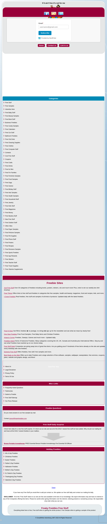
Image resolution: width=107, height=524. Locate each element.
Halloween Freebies (11, 466)
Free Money (9, 212)
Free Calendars (10, 129)
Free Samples (9, 106)
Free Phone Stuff (10, 239)
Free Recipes (9, 246)
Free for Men (9, 169)
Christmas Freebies (11, 456)
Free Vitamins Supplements (14, 269)
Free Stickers (9, 259)
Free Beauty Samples (12, 116)
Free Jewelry (9, 202)
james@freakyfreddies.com (18, 418)
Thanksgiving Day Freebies (13, 476)
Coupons (8, 159)
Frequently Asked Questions (14, 388)
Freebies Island (9, 341)
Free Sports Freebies (12, 252)
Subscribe (45, 33)
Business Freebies (11, 122)
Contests (8, 152)
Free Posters (9, 242)
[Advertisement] (53, 80)
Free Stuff (8, 102)
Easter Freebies (10, 460)
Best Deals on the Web (12, 355)
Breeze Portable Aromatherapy (14, 443)
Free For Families (10, 172)
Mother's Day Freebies (12, 470)
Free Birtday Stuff (10, 189)
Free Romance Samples (13, 249)
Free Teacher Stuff (11, 262)
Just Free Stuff (9, 288)
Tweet (53, 488)
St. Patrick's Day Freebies (13, 473)
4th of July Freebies (11, 453)
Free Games (9, 186)
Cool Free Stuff (10, 156)
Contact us (52, 45)
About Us (8, 366)
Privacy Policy (9, 373)
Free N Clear (8, 331)
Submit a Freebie (10, 394)
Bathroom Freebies (11, 136)
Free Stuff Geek (9, 346)
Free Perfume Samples (12, 232)
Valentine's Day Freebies (13, 480)
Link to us (64, 45)
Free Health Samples (12, 196)
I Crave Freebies (9, 296)
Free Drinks (9, 166)
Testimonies (9, 391)
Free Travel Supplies (11, 266)
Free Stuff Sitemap (11, 398)
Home (41, 45)
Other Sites (8, 226)
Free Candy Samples (12, 126)
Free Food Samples (11, 179)
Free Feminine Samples (12, 176)
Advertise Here (10, 109)
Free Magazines (10, 209)
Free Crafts (8, 162)
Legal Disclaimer (10, 370)
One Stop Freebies (10, 334)
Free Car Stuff (9, 132)
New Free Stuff (10, 219)
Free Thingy (8, 293)
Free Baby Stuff (10, 112)
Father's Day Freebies (12, 463)
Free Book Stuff (10, 119)
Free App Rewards (11, 256)
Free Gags (8, 182)
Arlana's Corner (9, 337)
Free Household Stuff (12, 199)
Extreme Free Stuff (10, 352)
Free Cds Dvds (10, 139)
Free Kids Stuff (10, 206)
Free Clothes (9, 146)
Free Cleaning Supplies (12, 142)
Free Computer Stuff (11, 149)
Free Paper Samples (11, 229)
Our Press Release (11, 401)
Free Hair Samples (11, 192)
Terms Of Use (9, 376)
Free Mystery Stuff (11, 216)
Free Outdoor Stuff (11, 222)
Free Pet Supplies (10, 236)
